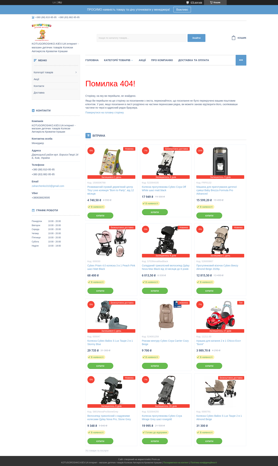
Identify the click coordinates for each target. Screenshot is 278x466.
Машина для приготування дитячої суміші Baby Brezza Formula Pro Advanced (216, 190)
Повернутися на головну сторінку (104, 112)
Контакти (39, 86)
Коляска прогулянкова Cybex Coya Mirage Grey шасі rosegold (162, 417)
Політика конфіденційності (203, 462)
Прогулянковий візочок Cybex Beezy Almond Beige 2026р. (217, 267)
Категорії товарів (43, 72)
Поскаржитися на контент (176, 462)
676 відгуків (196, 2)
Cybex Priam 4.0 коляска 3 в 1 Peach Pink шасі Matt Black (111, 267)
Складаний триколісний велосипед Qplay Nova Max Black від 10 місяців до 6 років (166, 267)
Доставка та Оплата (193, 60)
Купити (100, 216)
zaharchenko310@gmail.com (48, 186)
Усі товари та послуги (97, 450)
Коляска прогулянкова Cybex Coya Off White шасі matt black (164, 188)
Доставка (39, 92)
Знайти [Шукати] (196, 38)
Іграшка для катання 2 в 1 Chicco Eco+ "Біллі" (218, 342)
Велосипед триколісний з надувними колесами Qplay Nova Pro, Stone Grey (109, 417)
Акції (36, 79)
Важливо (182, 9)
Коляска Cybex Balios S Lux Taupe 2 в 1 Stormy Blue (110, 342)
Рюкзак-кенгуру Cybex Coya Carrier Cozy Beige (165, 342)
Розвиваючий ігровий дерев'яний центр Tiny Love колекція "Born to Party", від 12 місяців (110, 190)
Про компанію (162, 60)
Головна (92, 60)
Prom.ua (156, 459)
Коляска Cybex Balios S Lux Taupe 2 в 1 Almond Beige (219, 417)
